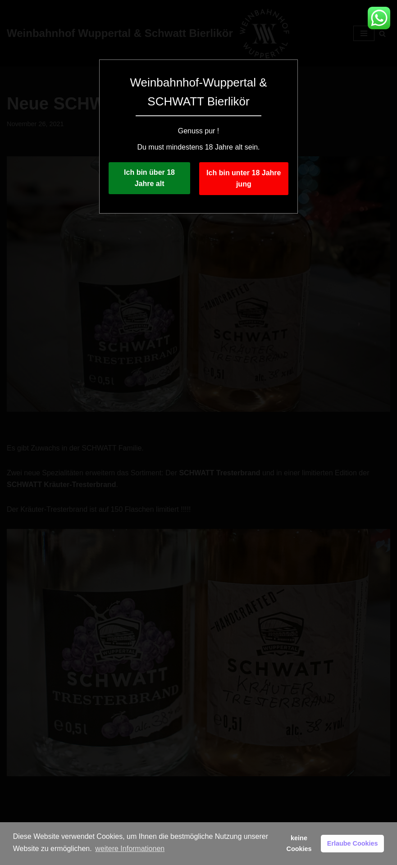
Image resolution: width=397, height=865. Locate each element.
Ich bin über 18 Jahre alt (149, 178)
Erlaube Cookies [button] (352, 843)
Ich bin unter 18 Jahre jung (243, 178)
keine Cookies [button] (299, 843)
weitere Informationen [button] (129, 848)
